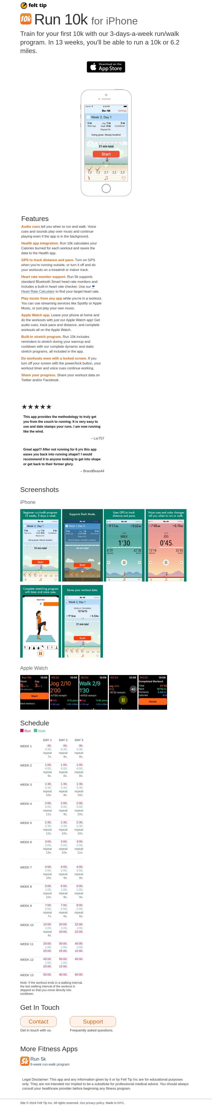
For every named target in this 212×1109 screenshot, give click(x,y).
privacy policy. (95, 1103)
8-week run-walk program (50, 1061)
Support (93, 1021)
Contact (38, 1021)
